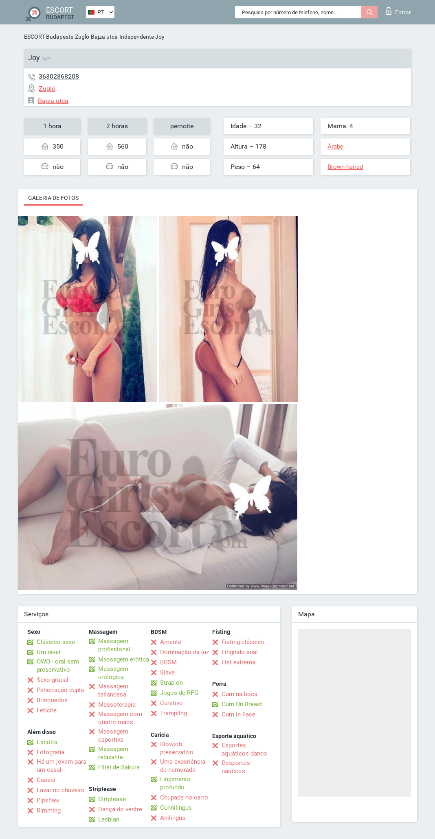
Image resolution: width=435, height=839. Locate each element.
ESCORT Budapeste (48, 36)
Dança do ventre (120, 809)
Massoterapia (117, 704)
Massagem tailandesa (113, 690)
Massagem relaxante (113, 753)
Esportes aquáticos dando (244, 749)
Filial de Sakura (119, 767)
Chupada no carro (184, 797)
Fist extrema (238, 662)
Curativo (171, 703)
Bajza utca (104, 36)
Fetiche (47, 710)
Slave (167, 672)
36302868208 (59, 76)
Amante (170, 642)
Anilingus (172, 817)
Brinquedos (52, 700)
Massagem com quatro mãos (120, 718)
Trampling (173, 713)
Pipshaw (48, 800)
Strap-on (171, 682)
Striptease (112, 799)
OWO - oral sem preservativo (58, 665)
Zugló (82, 36)
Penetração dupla (60, 690)
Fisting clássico (243, 642)
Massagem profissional (114, 645)
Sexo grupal (52, 679)
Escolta (47, 742)
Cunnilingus (176, 807)
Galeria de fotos (53, 198)
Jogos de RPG (179, 693)
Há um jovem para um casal (61, 765)
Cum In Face (238, 714)
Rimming (49, 810)
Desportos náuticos (236, 767)
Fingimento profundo (175, 783)
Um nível (48, 652)
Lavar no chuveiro (61, 790)
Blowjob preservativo (176, 748)
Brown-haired (345, 167)
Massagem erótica (123, 659)
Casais (46, 780)
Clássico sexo (56, 642)
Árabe (335, 146)
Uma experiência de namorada (182, 765)
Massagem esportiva (113, 735)
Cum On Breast (242, 704)
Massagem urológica (113, 673)
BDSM (168, 662)
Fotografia (50, 752)
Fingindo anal (240, 652)
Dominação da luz (184, 652)
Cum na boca (239, 694)
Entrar (398, 11)
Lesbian (108, 819)
